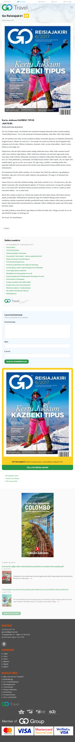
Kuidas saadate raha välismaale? (18, 282)
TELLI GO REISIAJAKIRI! (37, 467)
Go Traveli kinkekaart (11, 682)
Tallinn (5, 654)
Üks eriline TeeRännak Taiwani (17, 291)
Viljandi (5, 664)
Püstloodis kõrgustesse (15, 262)
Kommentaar (10, 322)
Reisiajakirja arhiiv (11, 476)
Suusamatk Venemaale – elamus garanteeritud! (24, 256)
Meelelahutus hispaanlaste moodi (19, 273)
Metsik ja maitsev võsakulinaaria (18, 288)
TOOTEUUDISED (12, 250)
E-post (7, 351)
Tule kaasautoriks (11, 481)
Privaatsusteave (9, 695)
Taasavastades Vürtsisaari (16, 253)
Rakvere (6, 661)
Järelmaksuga (8, 679)
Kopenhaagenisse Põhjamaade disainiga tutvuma (25, 276)
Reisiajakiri (23, 1)
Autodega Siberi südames (16, 270)
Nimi (6, 342)
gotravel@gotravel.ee (10, 632)
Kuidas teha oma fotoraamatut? (18, 285)
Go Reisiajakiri (15, 15)
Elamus (43, 1)
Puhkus (8, 1)
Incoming (68, 1)
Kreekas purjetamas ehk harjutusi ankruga (22, 265)
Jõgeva (5, 666)
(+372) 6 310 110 (8, 629)
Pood (55, 1)
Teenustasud (8, 687)
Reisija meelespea (10, 689)
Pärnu (5, 659)
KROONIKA (10, 247)
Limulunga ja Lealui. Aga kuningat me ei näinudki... (25, 268)
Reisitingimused (9, 684)
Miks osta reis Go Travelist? (13, 677)
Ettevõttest (7, 692)
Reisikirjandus (11, 294)
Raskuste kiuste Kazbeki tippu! (18, 259)
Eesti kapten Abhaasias (15, 279)
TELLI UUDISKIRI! (9, 697)
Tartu (5, 656)
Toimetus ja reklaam (12, 478)
